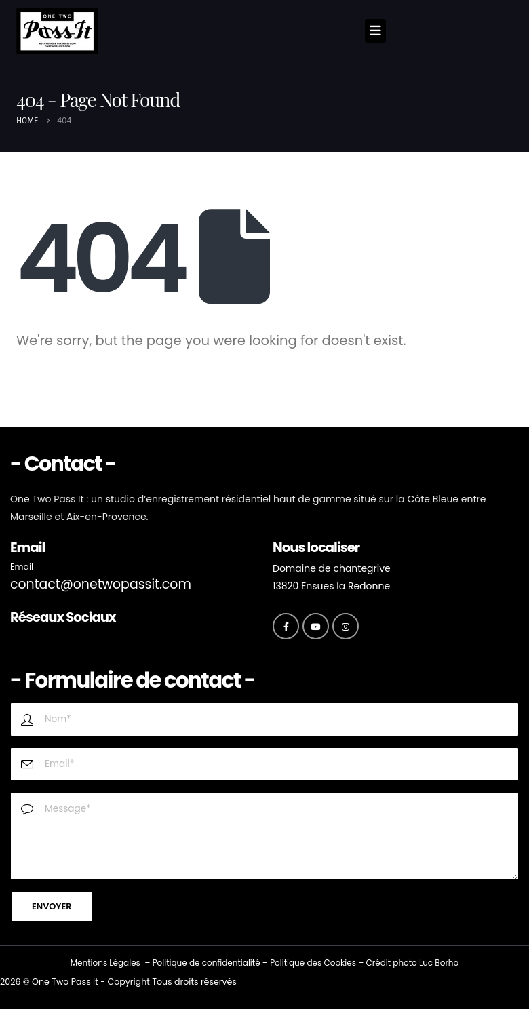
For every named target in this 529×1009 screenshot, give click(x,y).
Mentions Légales (105, 962)
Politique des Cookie (311, 962)
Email (21, 566)
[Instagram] (345, 626)
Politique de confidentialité (206, 962)
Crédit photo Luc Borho (412, 962)
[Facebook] (286, 626)
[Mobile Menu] (375, 31)
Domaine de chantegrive (332, 568)
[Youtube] (315, 626)
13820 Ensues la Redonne (331, 586)
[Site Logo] (57, 31)
